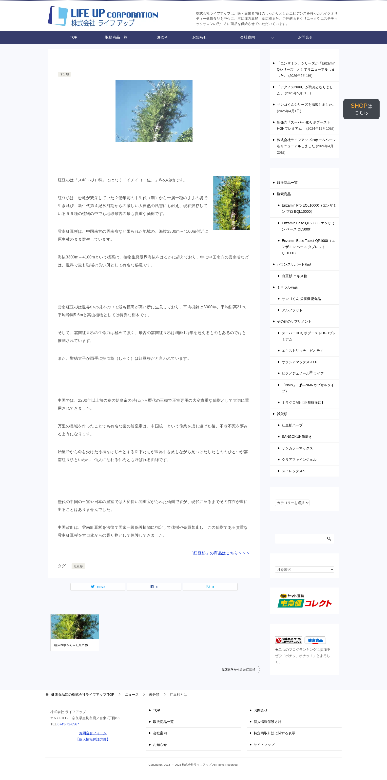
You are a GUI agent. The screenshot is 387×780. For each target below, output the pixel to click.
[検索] (304, 539)
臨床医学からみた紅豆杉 (71, 645)
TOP (73, 37)
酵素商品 (284, 194)
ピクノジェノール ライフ (303, 372)
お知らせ (199, 37)
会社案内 (247, 37)
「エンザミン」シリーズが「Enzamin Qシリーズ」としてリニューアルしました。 (306, 69)
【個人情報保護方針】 (93, 739)
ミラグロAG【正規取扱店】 (303, 402)
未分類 (64, 74)
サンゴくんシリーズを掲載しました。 (306, 104)
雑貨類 (282, 414)
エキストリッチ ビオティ (302, 351)
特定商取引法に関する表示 (274, 733)
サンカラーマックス (297, 448)
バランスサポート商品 (294, 264)
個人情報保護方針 (267, 722)
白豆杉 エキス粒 (294, 276)
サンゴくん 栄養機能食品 (301, 299)
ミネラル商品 (287, 287)
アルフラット (292, 310)
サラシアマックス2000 (299, 362)
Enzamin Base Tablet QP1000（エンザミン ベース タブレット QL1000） (308, 247)
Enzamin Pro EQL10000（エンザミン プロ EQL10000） (309, 208)
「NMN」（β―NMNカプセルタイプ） (308, 388)
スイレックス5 (293, 471)
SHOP (361, 108)
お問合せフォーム (93, 733)
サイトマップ (264, 745)
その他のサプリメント (294, 321)
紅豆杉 (78, 566)
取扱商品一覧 (116, 37)
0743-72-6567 (68, 724)
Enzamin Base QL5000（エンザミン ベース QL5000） (308, 226)
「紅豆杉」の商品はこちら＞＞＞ (220, 553)
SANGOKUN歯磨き (297, 437)
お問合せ (305, 37)
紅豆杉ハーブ (292, 425)
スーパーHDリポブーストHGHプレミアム (309, 336)
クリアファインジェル (299, 460)
